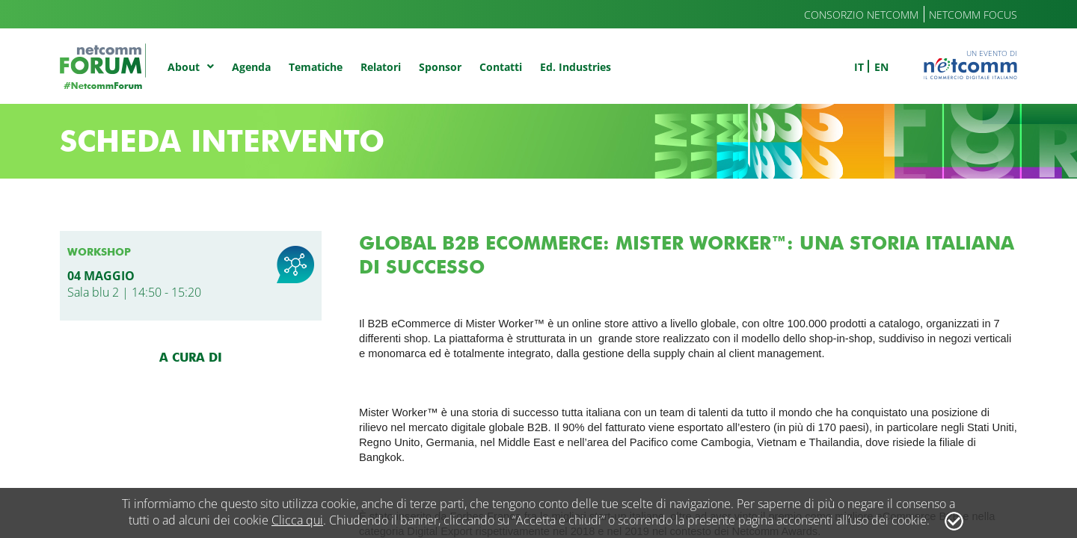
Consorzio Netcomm (861, 14)
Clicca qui (297, 520)
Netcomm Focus (973, 14)
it (859, 67)
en (881, 67)
